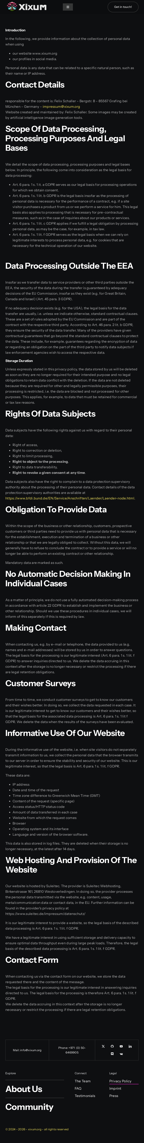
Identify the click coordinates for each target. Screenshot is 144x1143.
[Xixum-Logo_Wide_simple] (26, 2)
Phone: (63, 1048)
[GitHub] (112, 1046)
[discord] (112, 1054)
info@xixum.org (30, 1050)
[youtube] (121, 1046)
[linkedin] (130, 1046)
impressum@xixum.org (61, 107)
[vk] (121, 1054)
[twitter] (103, 1046)
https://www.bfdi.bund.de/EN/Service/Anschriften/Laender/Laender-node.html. (70, 498)
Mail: (16, 1050)
